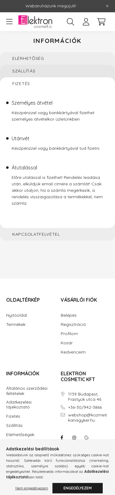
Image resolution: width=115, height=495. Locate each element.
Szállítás (14, 425)
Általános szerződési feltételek (27, 391)
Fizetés (13, 416)
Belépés (69, 315)
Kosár (67, 343)
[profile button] (86, 22)
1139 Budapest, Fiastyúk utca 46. (85, 397)
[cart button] (101, 22)
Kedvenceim (73, 352)
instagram (74, 437)
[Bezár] (107, 6)
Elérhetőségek (20, 434)
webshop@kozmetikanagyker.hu (87, 417)
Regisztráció (73, 324)
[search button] (70, 22)
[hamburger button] (9, 22)
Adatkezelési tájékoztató (19, 405)
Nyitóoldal (16, 315)
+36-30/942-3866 (85, 407)
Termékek (15, 324)
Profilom (69, 333)
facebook (62, 437)
